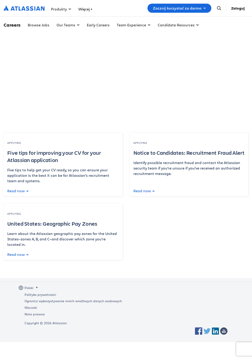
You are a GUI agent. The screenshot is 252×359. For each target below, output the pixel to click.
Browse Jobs (38, 24)
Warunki (31, 307)
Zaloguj (238, 8)
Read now (17, 191)
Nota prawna (35, 314)
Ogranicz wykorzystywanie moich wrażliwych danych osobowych (73, 301)
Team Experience (133, 24)
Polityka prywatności (40, 295)
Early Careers (98, 24)
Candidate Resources (178, 24)
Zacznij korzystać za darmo (179, 8)
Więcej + (85, 9)
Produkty (61, 9)
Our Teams (68, 24)
